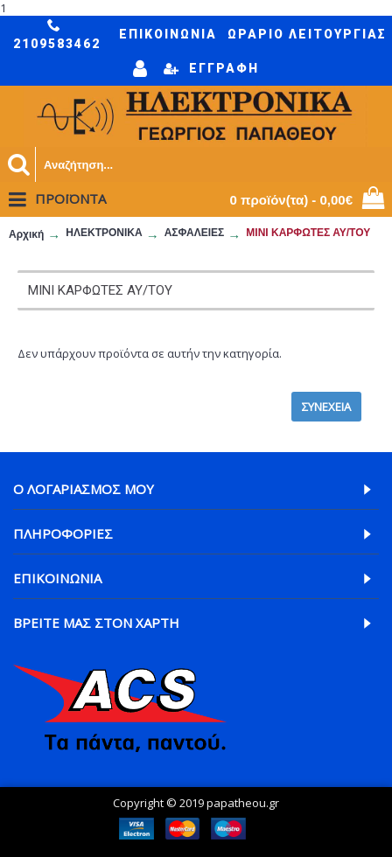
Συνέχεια (326, 407)
